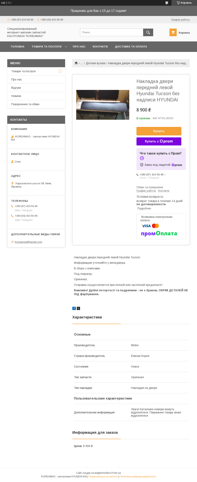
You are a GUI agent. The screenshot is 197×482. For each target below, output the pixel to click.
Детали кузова (95, 63)
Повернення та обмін (25, 104)
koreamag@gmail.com (28, 241)
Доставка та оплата (131, 46)
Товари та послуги (47, 46)
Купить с (159, 141)
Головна (17, 46)
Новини (16, 96)
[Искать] (148, 32)
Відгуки (16, 87)
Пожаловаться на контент (103, 476)
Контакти (100, 46)
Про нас (79, 46)
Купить (159, 131)
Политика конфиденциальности (138, 476)
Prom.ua (116, 473)
